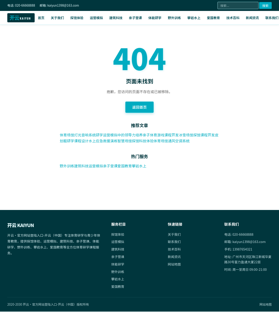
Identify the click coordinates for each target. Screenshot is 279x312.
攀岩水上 (194, 17)
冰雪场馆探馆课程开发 (198, 135)
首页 (41, 17)
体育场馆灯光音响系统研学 (81, 135)
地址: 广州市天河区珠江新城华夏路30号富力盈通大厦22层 (246, 260)
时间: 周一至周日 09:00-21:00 (245, 269)
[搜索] (237, 5)
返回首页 (139, 107)
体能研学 (155, 17)
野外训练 (174, 17)
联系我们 (174, 242)
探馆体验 (76, 17)
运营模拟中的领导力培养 (123, 135)
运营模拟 (96, 17)
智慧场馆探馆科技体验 (140, 140)
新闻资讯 (252, 17)
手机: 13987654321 (238, 249)
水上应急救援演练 (107, 140)
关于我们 (57, 17)
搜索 (265, 5)
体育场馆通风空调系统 (176, 140)
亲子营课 (135, 17)
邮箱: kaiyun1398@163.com (245, 242)
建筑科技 (116, 17)
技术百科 (233, 17)
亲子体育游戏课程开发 (162, 135)
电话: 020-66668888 (239, 234)
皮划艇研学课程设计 (76, 140)
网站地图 (174, 264)
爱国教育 (213, 17)
